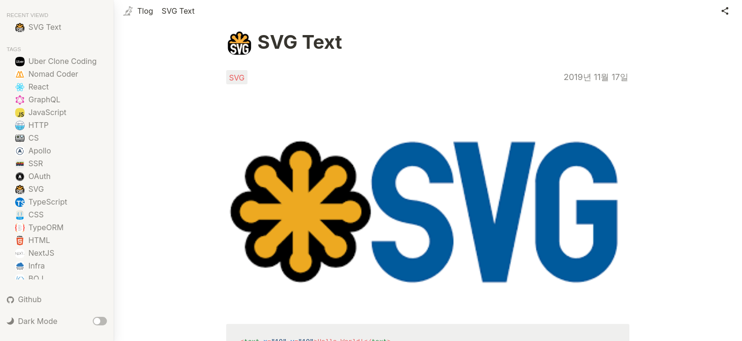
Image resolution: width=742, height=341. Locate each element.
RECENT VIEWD (27, 15)
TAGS (14, 49)
